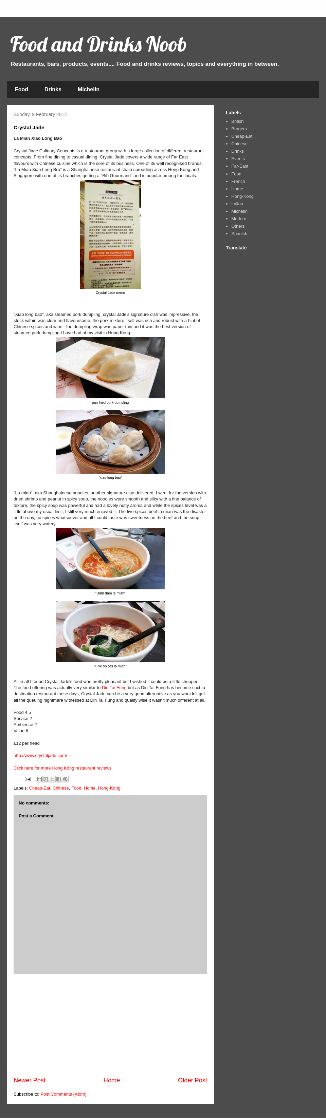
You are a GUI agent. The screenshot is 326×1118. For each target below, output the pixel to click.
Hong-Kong (109, 788)
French (238, 181)
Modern (238, 218)
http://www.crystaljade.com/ (40, 755)
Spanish (239, 233)
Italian (237, 203)
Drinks (52, 89)
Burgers (239, 128)
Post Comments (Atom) (64, 1094)
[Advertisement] (110, 1025)
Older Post (192, 1080)
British (237, 121)
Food (21, 89)
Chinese (61, 788)
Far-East (239, 166)
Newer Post (30, 1080)
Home (90, 788)
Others (237, 226)
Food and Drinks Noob (98, 44)
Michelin (88, 89)
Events (238, 158)
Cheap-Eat (39, 788)
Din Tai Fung (114, 687)
